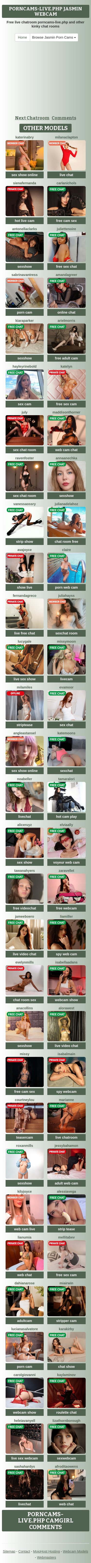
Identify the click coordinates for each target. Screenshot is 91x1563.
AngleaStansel (24, 733)
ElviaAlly (66, 825)
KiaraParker (24, 321)
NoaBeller (24, 779)
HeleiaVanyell (24, 1421)
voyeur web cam (66, 862)
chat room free (66, 542)
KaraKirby (66, 1329)
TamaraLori (66, 779)
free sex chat (66, 267)
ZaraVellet (66, 871)
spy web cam (66, 954)
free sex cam (66, 404)
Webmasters (46, 1557)
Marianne (66, 1100)
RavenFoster (24, 458)
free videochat (24, 908)
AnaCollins (24, 1008)
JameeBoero (24, 916)
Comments (64, 118)
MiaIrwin (66, 1283)
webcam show (66, 1000)
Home (22, 37)
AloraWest (66, 1008)
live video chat (24, 954)
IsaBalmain (66, 1054)
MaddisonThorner (66, 412)
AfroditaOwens (66, 1466)
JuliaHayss (66, 596)
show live (24, 587)
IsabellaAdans (66, 962)
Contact (24, 1551)
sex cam (24, 404)
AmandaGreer (66, 275)
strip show (24, 542)
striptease (25, 725)
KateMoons (66, 733)
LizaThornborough (66, 1421)
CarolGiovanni (25, 1375)
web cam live (24, 1229)
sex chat (66, 725)
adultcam (24, 1321)
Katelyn (66, 366)
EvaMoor (66, 687)
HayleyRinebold (25, 366)
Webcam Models (75, 1551)
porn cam (24, 312)
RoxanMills (24, 1146)
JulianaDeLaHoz (66, 504)
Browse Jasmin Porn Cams (54, 37)
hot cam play (66, 817)
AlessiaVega (66, 1191)
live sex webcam (24, 1458)
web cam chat (66, 450)
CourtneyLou (24, 1100)
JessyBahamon (66, 1146)
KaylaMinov (66, 1375)
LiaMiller (66, 916)
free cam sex (66, 221)
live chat (66, 175)
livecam (66, 679)
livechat (24, 817)
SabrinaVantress (25, 275)
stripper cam (66, 1321)
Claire (66, 550)
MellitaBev (66, 1237)
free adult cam (66, 358)
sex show (24, 862)
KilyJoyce (24, 1191)
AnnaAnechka (66, 458)
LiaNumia (25, 1237)
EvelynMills (25, 962)
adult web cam (66, 1183)
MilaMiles (24, 687)
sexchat (66, 771)
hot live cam (24, 221)
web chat (24, 1275)
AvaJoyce (24, 550)
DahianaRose (24, 1283)
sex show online (24, 175)
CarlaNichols (66, 183)
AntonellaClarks (24, 229)
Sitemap (9, 1551)
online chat (66, 312)
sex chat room (24, 450)
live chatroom (66, 1137)
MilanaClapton (66, 137)
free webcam (66, 908)
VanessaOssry (24, 504)
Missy (24, 1054)
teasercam (24, 1137)
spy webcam (66, 1092)
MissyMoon (66, 641)
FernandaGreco (24, 596)
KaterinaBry (25, 137)
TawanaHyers (24, 871)
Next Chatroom (32, 118)
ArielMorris (66, 321)
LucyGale (24, 641)
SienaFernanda (24, 183)
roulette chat (66, 1412)
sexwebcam (66, 1458)
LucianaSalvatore (24, 1329)
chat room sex (24, 1000)
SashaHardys (24, 1466)
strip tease (66, 1229)
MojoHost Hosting (46, 1551)
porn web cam (66, 587)
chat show (66, 1367)
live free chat (24, 633)
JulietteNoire (66, 229)
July (24, 412)
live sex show (24, 679)
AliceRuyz (24, 825)
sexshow (24, 267)
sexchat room (66, 633)
